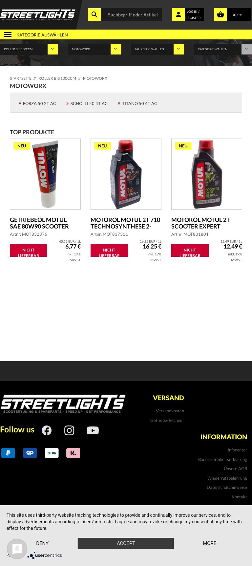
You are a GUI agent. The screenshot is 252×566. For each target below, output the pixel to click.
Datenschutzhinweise (227, 487)
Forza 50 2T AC (39, 103)
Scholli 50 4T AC (89, 103)
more (209, 543)
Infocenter (237, 449)
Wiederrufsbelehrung (227, 478)
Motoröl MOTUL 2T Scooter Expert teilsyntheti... (200, 222)
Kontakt (239, 496)
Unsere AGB (235, 468)
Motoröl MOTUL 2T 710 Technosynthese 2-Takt (125, 222)
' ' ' (157, 49)
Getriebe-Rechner (167, 420)
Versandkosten (170, 410)
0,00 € (237, 15)
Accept (126, 543)
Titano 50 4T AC (139, 103)
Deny (42, 543)
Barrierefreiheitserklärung (222, 459)
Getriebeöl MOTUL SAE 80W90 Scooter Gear (39, 222)
